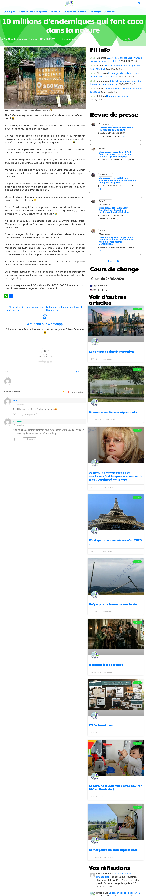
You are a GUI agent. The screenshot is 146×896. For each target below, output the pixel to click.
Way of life (70, 12)
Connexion (109, 12)
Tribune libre (56, 12)
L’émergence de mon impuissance (113, 850)
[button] (115, 261)
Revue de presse (38, 12)
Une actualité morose (117, 96)
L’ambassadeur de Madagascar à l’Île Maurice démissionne (116, 129)
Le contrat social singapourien (111, 351)
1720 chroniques (101, 725)
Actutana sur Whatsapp (45, 324)
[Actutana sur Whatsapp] (45, 316)
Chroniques (9, 12)
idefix (15, 401)
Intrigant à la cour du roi (106, 664)
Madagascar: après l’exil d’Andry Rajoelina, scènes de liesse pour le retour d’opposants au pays (117, 154)
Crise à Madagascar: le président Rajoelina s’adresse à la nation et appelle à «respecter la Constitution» (116, 240)
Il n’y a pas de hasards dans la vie (113, 604)
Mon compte (95, 12)
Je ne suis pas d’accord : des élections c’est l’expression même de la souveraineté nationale (115, 476)
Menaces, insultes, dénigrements (113, 412)
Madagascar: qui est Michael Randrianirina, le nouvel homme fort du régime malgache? (117, 180)
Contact (82, 12)
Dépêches (23, 12)
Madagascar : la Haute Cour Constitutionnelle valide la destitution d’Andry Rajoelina (114, 210)
